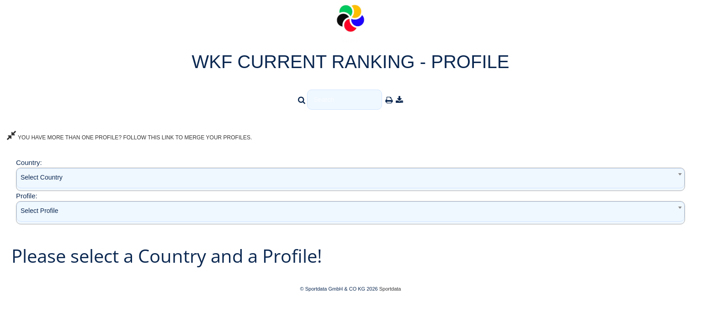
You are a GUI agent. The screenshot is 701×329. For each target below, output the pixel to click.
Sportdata (390, 289)
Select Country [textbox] (42, 177)
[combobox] (350, 179)
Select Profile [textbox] (39, 210)
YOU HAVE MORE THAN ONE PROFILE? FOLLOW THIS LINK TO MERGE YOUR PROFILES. (129, 137)
